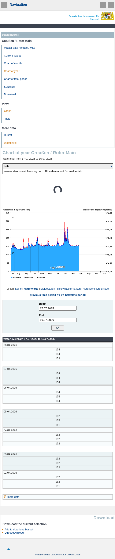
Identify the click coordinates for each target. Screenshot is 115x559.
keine (18, 288)
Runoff (8, 135)
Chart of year (11, 71)
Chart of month (13, 63)
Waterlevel (10, 142)
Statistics (9, 86)
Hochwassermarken (69, 288)
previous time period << (45, 294)
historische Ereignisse (96, 288)
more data (13, 496)
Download (10, 94)
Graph (7, 110)
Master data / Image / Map (19, 47)
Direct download (14, 532)
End (41, 315)
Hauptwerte (31, 288)
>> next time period (73, 294)
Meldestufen (47, 288)
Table (7, 118)
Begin (43, 303)
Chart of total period (15, 78)
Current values (12, 55)
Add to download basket (19, 529)
